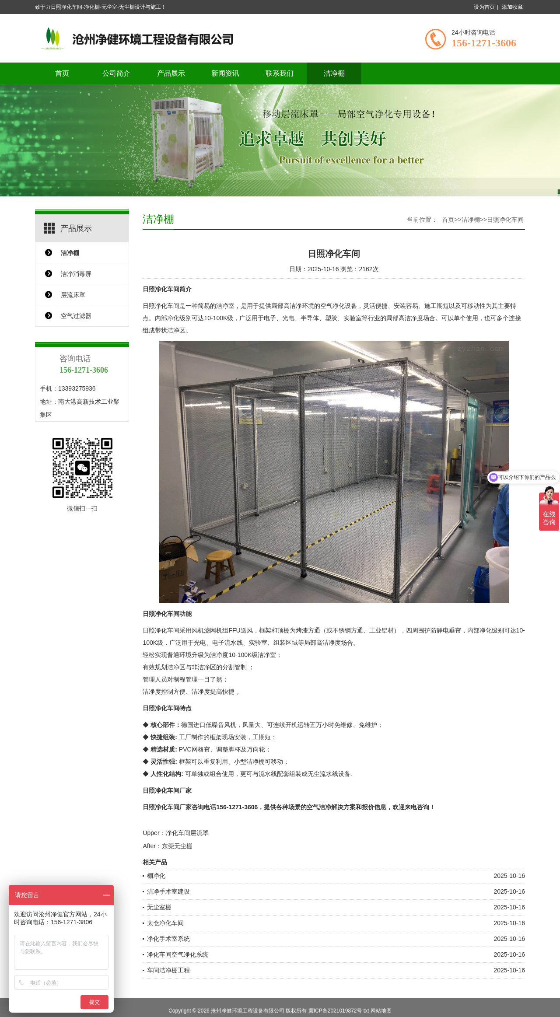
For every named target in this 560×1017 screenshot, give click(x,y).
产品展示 (171, 73)
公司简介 (116, 73)
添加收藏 (512, 7)
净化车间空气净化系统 (177, 954)
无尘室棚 (159, 907)
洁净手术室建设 (168, 891)
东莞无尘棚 (177, 845)
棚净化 (156, 875)
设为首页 (484, 7)
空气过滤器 (76, 315)
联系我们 (280, 73)
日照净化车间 (505, 219)
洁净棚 (334, 73)
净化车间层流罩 (187, 832)
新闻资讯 (225, 73)
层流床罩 (73, 294)
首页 (62, 73)
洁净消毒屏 (76, 273)
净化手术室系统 (168, 938)
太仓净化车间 (165, 922)
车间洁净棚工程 (168, 970)
